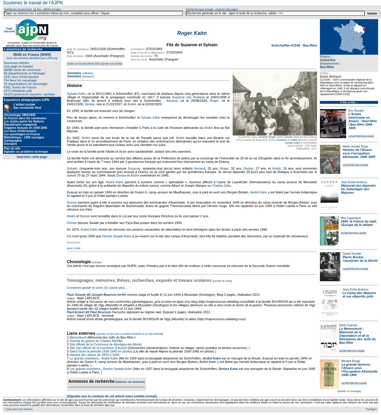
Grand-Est (327, 60)
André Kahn (114, 182)
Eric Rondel (356, 110)
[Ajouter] (97, 262)
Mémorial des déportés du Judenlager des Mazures (358, 189)
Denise (288, 137)
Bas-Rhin (327, 67)
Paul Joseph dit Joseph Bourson (92, 294)
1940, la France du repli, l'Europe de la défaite (359, 223)
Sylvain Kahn (292, 142)
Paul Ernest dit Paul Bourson (89, 312)
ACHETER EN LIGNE (361, 136)
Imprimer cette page (32, 156)
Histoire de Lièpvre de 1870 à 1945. (95, 355)
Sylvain (72, 168)
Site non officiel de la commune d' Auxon (98, 348)
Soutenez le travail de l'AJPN (33, 2)
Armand (262, 137)
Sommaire (74, 73)
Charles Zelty (221, 185)
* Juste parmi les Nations (18, 409)
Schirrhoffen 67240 (286, 45)
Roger (272, 137)
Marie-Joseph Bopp (355, 146)
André (293, 139)
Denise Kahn (228, 369)
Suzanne (281, 139)
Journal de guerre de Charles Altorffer (96, 341)
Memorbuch (78, 337)
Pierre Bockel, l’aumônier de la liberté (360, 258)
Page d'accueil (9, 30)
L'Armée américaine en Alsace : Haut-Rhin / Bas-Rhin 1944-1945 (362, 121)
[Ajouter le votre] (222, 280)
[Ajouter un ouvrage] (349, 391)
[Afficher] (87, 73)
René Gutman (348, 325)
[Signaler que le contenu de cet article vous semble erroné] (112, 396)
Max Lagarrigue (351, 218)
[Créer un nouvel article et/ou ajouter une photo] (94, 63)
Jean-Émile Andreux (354, 182)
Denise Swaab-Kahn (116, 236)
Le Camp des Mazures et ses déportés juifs (359, 294)
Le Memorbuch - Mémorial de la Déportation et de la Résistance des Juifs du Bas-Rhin (357, 335)
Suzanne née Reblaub (188, 97)
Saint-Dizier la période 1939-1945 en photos (101, 351)
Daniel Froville (352, 253)
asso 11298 (74, 248)
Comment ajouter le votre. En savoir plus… (97, 287)
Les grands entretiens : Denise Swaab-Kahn (101, 369)
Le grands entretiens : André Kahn (94, 358)
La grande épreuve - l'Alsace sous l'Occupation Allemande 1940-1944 (359, 370)
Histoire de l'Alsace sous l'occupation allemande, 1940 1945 (359, 153)
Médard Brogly (350, 361)
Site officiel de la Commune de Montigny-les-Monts (106, 344)
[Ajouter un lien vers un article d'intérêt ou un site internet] (129, 333)
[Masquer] (88, 76)
